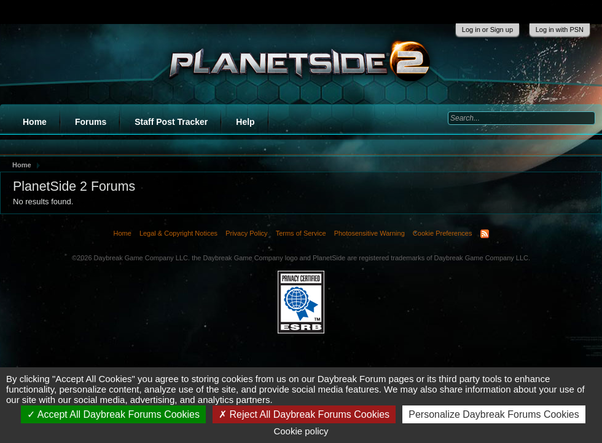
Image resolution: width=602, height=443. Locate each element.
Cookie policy (300, 431)
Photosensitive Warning (369, 233)
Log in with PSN (560, 29)
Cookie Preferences (442, 233)
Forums (90, 122)
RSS (484, 233)
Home (35, 122)
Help (245, 122)
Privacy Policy (246, 233)
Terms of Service (301, 233)
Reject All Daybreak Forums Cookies (304, 414)
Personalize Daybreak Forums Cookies (493, 414)
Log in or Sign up (487, 29)
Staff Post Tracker (171, 122)
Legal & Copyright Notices (178, 233)
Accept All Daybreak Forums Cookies (113, 414)
